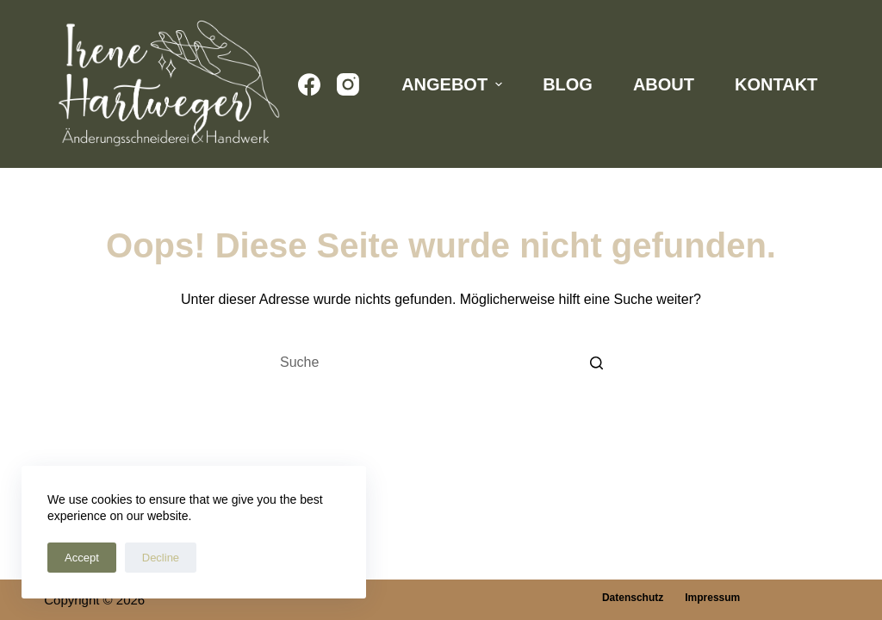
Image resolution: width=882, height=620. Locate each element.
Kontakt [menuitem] (776, 84)
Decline (160, 557)
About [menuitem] (663, 84)
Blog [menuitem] (568, 84)
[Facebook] (309, 84)
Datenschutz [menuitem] (632, 598)
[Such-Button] (596, 362)
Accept (82, 557)
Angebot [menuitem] (453, 84)
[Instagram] (348, 84)
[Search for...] (441, 362)
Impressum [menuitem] (712, 598)
